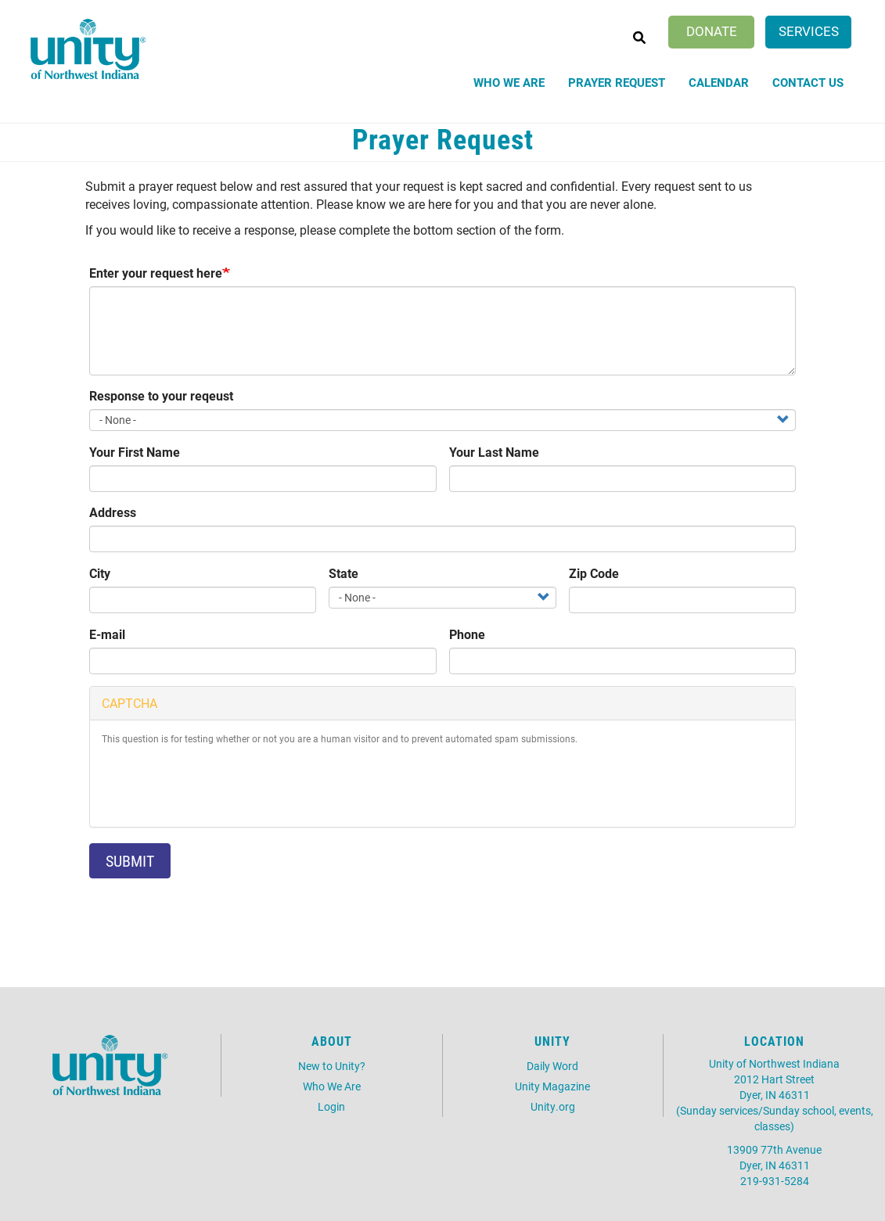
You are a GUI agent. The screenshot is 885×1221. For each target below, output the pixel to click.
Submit (130, 860)
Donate (711, 31)
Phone (467, 634)
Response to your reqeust (161, 395)
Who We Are (509, 82)
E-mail (107, 634)
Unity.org (553, 1106)
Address (112, 512)
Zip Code (594, 573)
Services (809, 31)
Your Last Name (494, 452)
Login (331, 1106)
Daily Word (552, 1065)
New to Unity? (331, 1065)
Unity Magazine (552, 1086)
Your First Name (134, 452)
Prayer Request (616, 82)
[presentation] (221, 784)
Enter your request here (155, 272)
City (99, 573)
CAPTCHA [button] (129, 703)
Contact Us (808, 82)
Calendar (719, 82)
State (343, 573)
